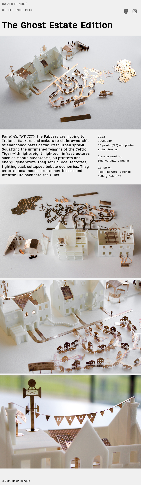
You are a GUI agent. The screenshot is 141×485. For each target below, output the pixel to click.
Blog (29, 10)
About (7, 10)
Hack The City (107, 171)
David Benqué (14, 4)
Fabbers (51, 136)
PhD (19, 10)
